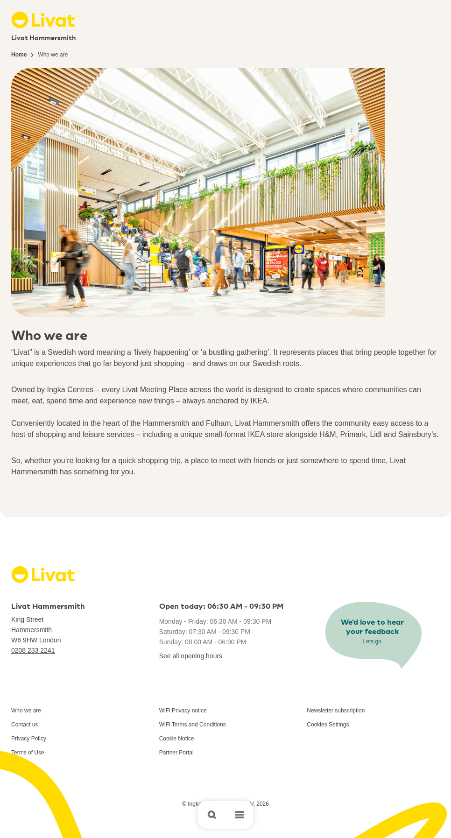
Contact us (24, 724)
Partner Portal (176, 752)
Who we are (26, 710)
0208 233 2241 (33, 650)
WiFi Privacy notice (183, 710)
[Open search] (211, 815)
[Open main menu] (240, 815)
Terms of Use (27, 752)
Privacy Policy (28, 738)
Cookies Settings (328, 724)
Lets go (372, 641)
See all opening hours (190, 656)
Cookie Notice (176, 738)
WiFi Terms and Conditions (192, 724)
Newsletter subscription (336, 710)
